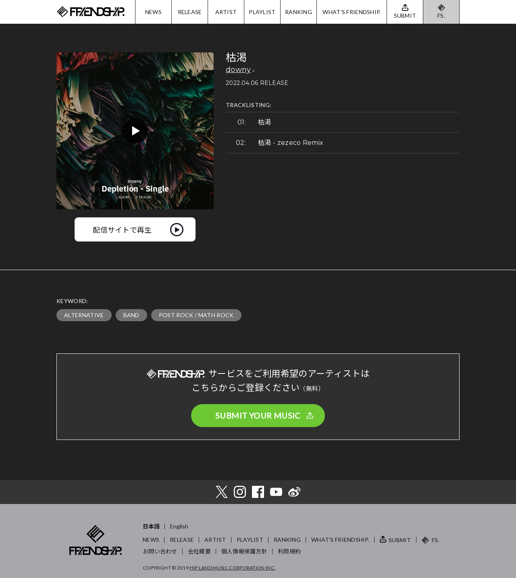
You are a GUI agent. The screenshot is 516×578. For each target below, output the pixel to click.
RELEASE (190, 11)
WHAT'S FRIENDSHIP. (351, 11)
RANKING (298, 11)
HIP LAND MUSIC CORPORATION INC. (232, 568)
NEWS (153, 11)
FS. (441, 15)
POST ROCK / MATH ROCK (196, 315)
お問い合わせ (160, 551)
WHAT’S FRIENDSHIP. (340, 539)
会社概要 (199, 551)
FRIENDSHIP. (90, 12)
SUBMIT (400, 540)
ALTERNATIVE (84, 315)
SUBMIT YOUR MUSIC (258, 415)
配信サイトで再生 (122, 229)
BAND (131, 315)
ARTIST (226, 11)
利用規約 (289, 551)
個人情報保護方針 (244, 551)
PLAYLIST (262, 11)
